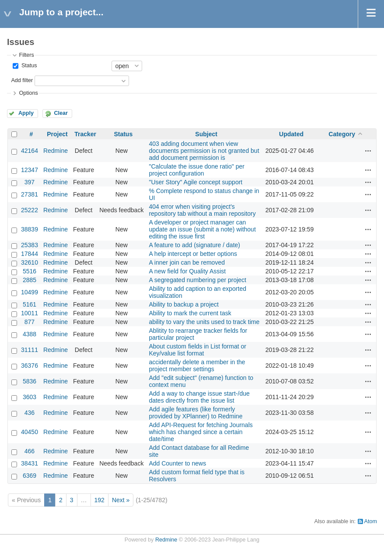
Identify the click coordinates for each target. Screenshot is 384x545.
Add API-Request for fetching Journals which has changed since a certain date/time (200, 431)
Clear (61, 113)
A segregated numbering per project (197, 279)
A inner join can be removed (187, 262)
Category (341, 134)
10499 (29, 292)
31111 (29, 349)
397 (29, 182)
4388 (29, 334)
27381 (29, 194)
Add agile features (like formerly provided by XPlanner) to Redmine (195, 413)
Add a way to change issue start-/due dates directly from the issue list (199, 397)
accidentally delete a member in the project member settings (197, 366)
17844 (29, 253)
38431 (29, 463)
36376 (29, 365)
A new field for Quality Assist (187, 271)
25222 (29, 210)
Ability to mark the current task (190, 313)
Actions (368, 150)
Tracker (85, 134)
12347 (29, 169)
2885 (29, 279)
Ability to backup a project (184, 304)
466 (29, 451)
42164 (29, 150)
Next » (120, 500)
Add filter (22, 80)
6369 (29, 475)
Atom (370, 521)
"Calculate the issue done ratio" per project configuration (196, 170)
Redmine (55, 150)
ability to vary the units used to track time (204, 321)
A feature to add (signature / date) (194, 244)
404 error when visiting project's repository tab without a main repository (202, 210)
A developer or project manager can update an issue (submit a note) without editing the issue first (202, 229)
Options (28, 93)
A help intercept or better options (193, 253)
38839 (29, 229)
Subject (206, 134)
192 (99, 500)
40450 (29, 431)
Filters (26, 55)
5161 (29, 304)
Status (28, 65)
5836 (29, 381)
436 (29, 412)
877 (29, 321)
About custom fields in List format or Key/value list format (197, 350)
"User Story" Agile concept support (195, 182)
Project (57, 134)
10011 (29, 313)
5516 (29, 271)
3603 (29, 396)
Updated (291, 134)
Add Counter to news (177, 463)
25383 (29, 244)
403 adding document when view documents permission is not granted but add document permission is (204, 150)
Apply (26, 113)
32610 (29, 262)
